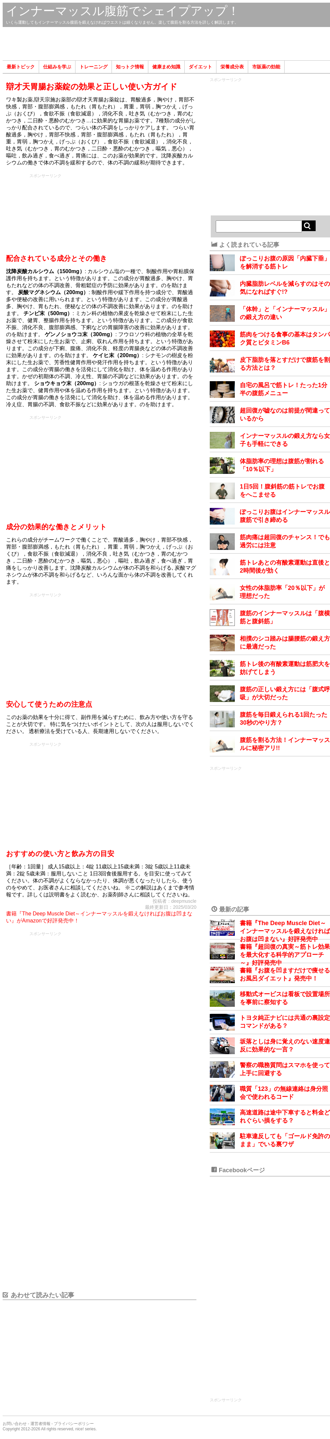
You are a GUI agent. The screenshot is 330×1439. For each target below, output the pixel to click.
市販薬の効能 (266, 66)
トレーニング (93, 66)
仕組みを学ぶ (57, 66)
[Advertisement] (166, 44)
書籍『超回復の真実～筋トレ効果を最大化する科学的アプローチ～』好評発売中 (285, 954)
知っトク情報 (130, 66)
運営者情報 (40, 1423)
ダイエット (200, 66)
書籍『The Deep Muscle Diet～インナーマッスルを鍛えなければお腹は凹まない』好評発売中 (285, 931)
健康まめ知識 (166, 66)
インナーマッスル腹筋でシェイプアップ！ (122, 11)
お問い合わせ (15, 1423)
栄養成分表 (232, 66)
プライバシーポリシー (74, 1423)
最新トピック (21, 66)
